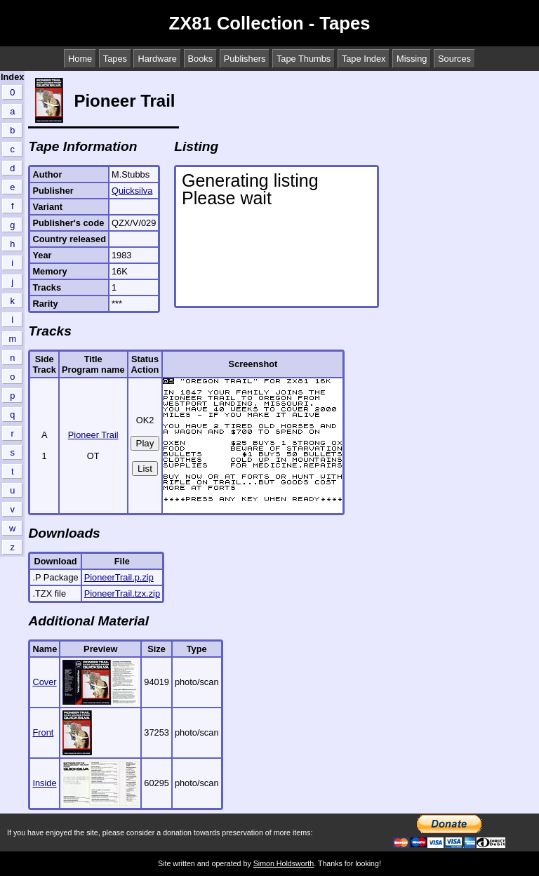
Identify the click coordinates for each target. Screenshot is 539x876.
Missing (412, 58)
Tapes (115, 58)
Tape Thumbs (304, 58)
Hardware (157, 58)
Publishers (245, 58)
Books (200, 58)
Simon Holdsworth (283, 863)
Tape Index (364, 58)
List (145, 468)
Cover (44, 682)
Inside (44, 783)
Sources (454, 58)
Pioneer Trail (93, 435)
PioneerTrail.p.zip (119, 577)
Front (42, 732)
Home (80, 58)
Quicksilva (132, 190)
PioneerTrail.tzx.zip (122, 593)
